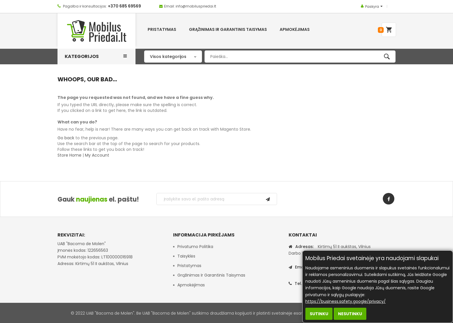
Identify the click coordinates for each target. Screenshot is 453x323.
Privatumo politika (195, 246)
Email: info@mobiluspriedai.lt (190, 6)
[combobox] (300, 56)
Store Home (69, 155)
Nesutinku (350, 314)
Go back (65, 138)
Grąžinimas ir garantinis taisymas (211, 275)
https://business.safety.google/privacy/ (345, 301)
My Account (97, 155)
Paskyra (372, 6)
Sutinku (319, 314)
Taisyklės (186, 256)
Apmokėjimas (191, 285)
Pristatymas (189, 265)
